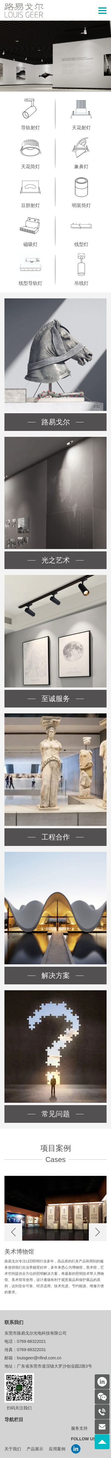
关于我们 (12, 1449)
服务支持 (79, 1428)
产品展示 (35, 1449)
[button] (13, 1232)
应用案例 (57, 1449)
